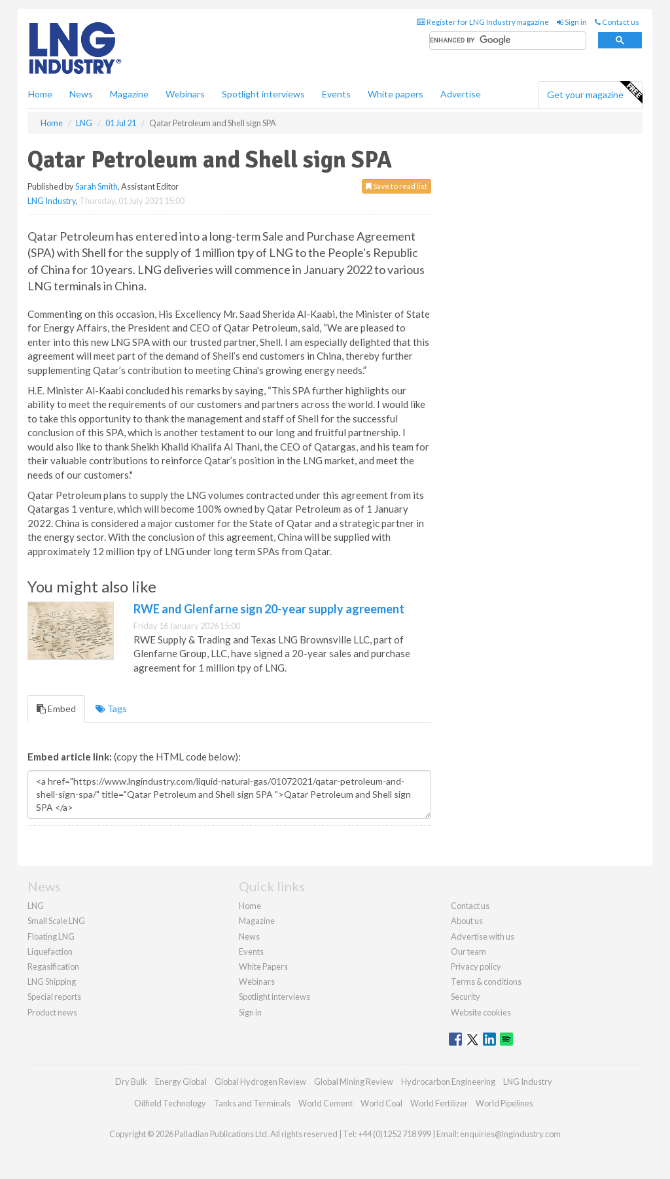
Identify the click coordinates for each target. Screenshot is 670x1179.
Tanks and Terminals (252, 1103)
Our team (468, 951)
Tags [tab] (111, 708)
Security (465, 996)
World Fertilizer (439, 1103)
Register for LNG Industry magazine (483, 22)
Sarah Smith (96, 186)
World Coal (381, 1103)
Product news (52, 1012)
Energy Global (181, 1081)
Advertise (460, 93)
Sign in (572, 22)
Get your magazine (594, 93)
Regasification (53, 966)
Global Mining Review (353, 1081)
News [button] (81, 93)
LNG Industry (51, 201)
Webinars (185, 93)
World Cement (325, 1103)
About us (467, 920)
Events (336, 93)
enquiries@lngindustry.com (510, 1134)
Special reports (54, 996)
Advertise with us (482, 936)
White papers (395, 93)
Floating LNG (51, 936)
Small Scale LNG (56, 920)
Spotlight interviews (263, 93)
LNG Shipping (51, 981)
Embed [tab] (56, 708)
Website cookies (481, 1012)
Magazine (129, 93)
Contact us (617, 22)
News (249, 936)
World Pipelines (504, 1103)
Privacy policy (476, 966)
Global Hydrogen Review (260, 1081)
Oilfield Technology (170, 1103)
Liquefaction (50, 951)
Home (40, 93)
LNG (35, 905)
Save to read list (396, 186)
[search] (507, 40)
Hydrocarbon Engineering (448, 1081)
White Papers (263, 966)
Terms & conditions (486, 981)
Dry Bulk (131, 1081)
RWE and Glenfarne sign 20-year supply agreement (268, 609)
